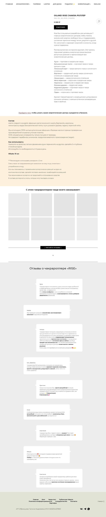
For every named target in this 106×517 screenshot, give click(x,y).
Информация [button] (84, 4)
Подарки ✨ (70, 4)
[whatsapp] (88, 509)
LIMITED (47, 4)
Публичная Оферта (66, 499)
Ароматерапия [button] (22, 4)
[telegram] (85, 509)
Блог (43, 499)
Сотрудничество (61, 501)
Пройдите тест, (25, 113)
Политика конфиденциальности (40, 501)
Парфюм (37, 4)
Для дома (57, 4)
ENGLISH (97, 4)
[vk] (81, 509)
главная (9, 4)
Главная (36, 499)
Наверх (101, 501)
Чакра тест (52, 499)
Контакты (73, 501)
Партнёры (53, 503)
